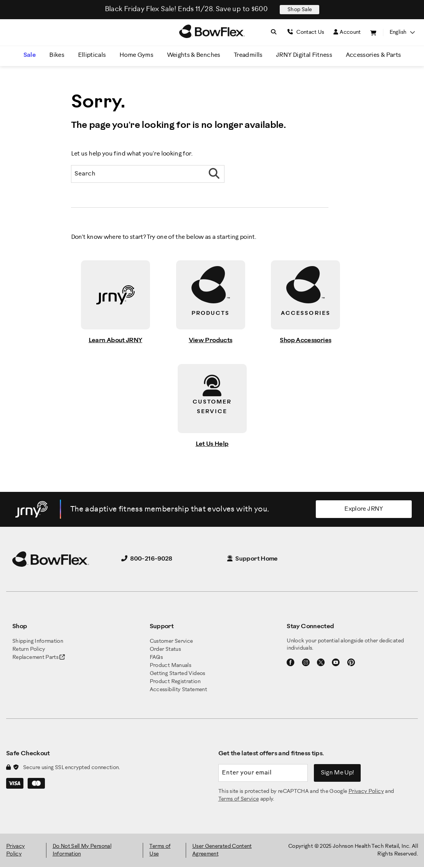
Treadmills (248, 55)
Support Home (252, 559)
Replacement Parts (38, 657)
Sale (29, 55)
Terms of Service (238, 799)
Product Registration (175, 682)
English (402, 32)
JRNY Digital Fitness (304, 55)
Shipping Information (37, 641)
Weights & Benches (193, 55)
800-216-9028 (146, 559)
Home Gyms (136, 55)
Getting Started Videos (177, 674)
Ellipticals (92, 55)
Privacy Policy (366, 791)
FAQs (156, 657)
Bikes (56, 55)
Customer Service (171, 641)
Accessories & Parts (373, 55)
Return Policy (28, 649)
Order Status (165, 649)
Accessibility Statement (178, 690)
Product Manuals (170, 665)
